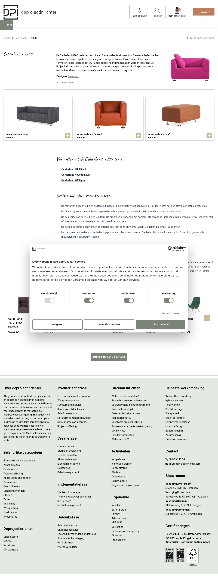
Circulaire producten (123, 424)
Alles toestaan (161, 324)
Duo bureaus (11, 458)
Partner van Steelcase (177, 411)
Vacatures (9, 534)
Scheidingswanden (14, 480)
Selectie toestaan (109, 324)
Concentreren (119, 457)
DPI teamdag (11, 538)
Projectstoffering (13, 462)
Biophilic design (174, 398)
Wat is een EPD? (120, 428)
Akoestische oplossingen (17, 467)
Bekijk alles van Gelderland (109, 346)
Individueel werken (122, 453)
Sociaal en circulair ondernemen (129, 389)
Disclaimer (85, 569)
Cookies (73, 569)
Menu (11, 27)
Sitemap (98, 569)
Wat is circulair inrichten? (125, 385)
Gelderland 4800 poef (73, 180)
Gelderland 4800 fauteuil (75, 174)
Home (7, 38)
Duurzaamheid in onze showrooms (131, 394)
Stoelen (8, 484)
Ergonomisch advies (68, 453)
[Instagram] (211, 569)
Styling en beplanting (69, 440)
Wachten (116, 461)
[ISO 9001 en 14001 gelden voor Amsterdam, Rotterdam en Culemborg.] (189, 529)
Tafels (7, 488)
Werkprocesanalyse (68, 389)
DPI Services (64, 490)
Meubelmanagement (69, 494)
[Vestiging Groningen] (189, 499)
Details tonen (170, 313)
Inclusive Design (174, 415)
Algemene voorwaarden (54, 569)
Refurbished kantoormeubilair (74, 407)
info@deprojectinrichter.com (183, 453)
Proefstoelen (119, 529)
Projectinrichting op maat (126, 474)
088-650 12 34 (175, 448)
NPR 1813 (117, 511)
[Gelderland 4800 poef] (180, 118)
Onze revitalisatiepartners (126, 402)
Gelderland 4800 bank (74, 169)
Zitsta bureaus (12, 454)
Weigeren (57, 324)
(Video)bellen (119, 465)
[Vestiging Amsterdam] (189, 473)
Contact (204, 11)
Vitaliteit (116, 494)
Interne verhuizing (67, 536)
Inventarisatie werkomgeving (73, 385)
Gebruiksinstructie (67, 514)
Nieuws (8, 530)
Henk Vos (73, 76)
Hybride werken (174, 389)
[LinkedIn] (206, 569)
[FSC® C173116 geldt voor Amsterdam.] (189, 523)
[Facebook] (200, 569)
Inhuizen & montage (68, 481)
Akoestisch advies (67, 448)
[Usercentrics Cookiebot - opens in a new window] (170, 248)
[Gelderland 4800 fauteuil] (109, 118)
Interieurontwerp (66, 435)
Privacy (116, 503)
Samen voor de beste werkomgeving (132, 415)
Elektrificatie (10, 501)
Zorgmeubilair (173, 424)
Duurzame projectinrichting (127, 411)
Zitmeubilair (10, 471)
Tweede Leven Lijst (122, 398)
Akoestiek (117, 524)
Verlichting (9, 493)
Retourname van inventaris (72, 411)
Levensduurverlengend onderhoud (76, 523)
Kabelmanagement (68, 461)
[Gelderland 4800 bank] (38, 118)
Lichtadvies (63, 457)
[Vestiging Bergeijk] (189, 490)
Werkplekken (11, 497)
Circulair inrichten (67, 444)
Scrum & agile (119, 470)
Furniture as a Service (69, 394)
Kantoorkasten (12, 475)
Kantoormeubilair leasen (71, 398)
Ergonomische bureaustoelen (20, 449)
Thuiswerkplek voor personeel (74, 485)
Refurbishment (65, 531)
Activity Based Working (178, 385)
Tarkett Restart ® (121, 407)
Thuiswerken (172, 394)
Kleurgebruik (172, 402)
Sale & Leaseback (67, 402)
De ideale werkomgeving (125, 520)
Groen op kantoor (175, 407)
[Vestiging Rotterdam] (189, 482)
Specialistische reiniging (70, 527)
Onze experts (11, 526)
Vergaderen (118, 448)
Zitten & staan (119, 499)
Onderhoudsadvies (67, 519)
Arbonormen (119, 507)
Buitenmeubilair (174, 419)
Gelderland (21, 38)
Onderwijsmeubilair (176, 428)
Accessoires (10, 506)
